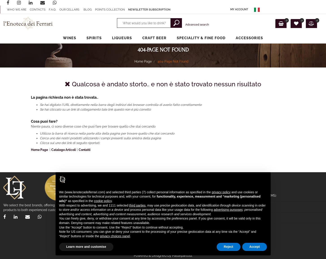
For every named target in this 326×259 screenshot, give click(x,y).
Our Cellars (69, 9)
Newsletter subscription (149, 9)
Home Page (143, 61)
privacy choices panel (115, 236)
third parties (137, 205)
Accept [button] (254, 246)
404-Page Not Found (173, 61)
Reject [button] (228, 246)
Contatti (85, 150)
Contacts (37, 9)
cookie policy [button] (103, 201)
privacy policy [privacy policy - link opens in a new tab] (221, 192)
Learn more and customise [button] (86, 246)
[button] (239, 10)
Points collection (110, 9)
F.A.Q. (52, 9)
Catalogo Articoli (63, 150)
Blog (88, 9)
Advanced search (197, 24)
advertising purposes (228, 209)
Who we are (16, 9)
